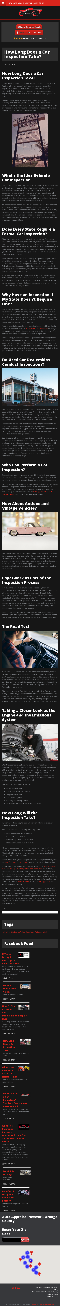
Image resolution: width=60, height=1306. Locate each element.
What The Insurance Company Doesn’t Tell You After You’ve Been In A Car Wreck (14, 1133)
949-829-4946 (23, 881)
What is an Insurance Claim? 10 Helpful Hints (9, 1072)
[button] (31, 1262)
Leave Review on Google (30, 27)
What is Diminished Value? (9, 988)
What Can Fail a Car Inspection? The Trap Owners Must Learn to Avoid (15, 1100)
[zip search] (11, 1239)
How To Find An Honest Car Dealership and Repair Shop (14, 1012)
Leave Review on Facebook (30, 32)
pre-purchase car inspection (37, 328)
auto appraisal (44, 881)
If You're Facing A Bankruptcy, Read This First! (10, 959)
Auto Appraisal (41, 932)
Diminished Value (18, 932)
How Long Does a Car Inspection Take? (9, 1045)
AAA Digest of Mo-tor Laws (16, 862)
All (4, 932)
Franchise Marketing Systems (42, 1305)
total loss (30, 932)
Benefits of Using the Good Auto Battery (8, 1196)
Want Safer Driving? (9, 1173)
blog (8, 932)
